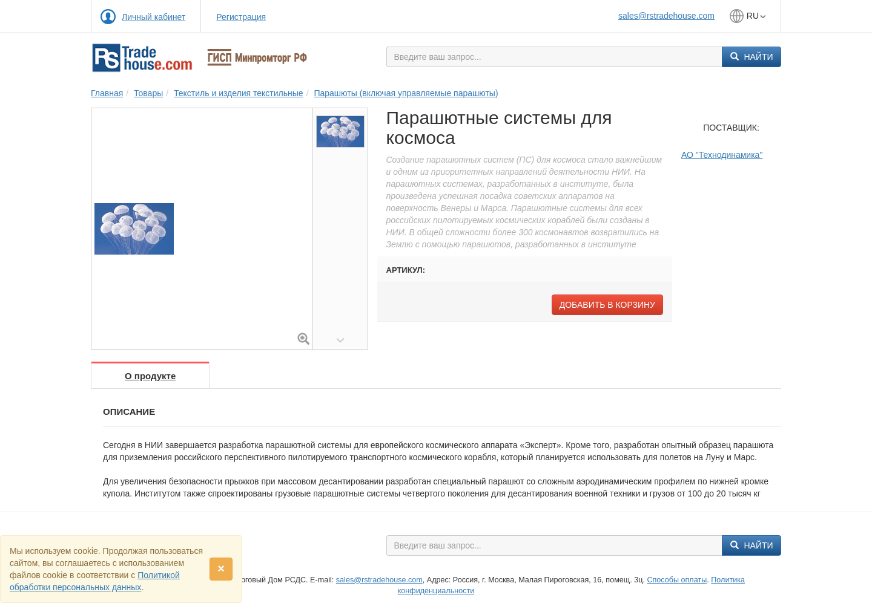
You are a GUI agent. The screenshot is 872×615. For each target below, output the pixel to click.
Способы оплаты (677, 580)
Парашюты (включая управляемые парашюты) (406, 93)
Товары (148, 93)
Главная (107, 93)
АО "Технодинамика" (721, 155)
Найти (751, 57)
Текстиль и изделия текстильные (238, 93)
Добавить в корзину (607, 305)
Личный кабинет (153, 17)
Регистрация (241, 17)
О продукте (150, 376)
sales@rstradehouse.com (666, 16)
